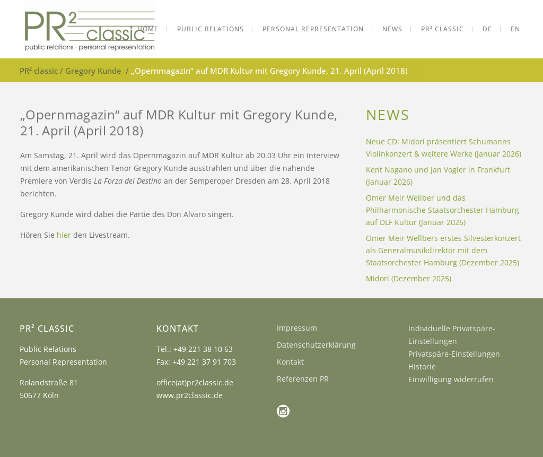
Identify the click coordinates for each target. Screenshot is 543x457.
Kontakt (290, 362)
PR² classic (39, 70)
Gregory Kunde (93, 70)
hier (64, 235)
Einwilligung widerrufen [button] (451, 379)
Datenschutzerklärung (316, 345)
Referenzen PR (303, 379)
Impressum (297, 328)
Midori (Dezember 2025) (408, 278)
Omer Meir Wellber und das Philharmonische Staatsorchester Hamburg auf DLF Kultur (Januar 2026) (442, 210)
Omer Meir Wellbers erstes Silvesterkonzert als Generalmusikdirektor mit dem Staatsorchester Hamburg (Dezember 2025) (443, 250)
